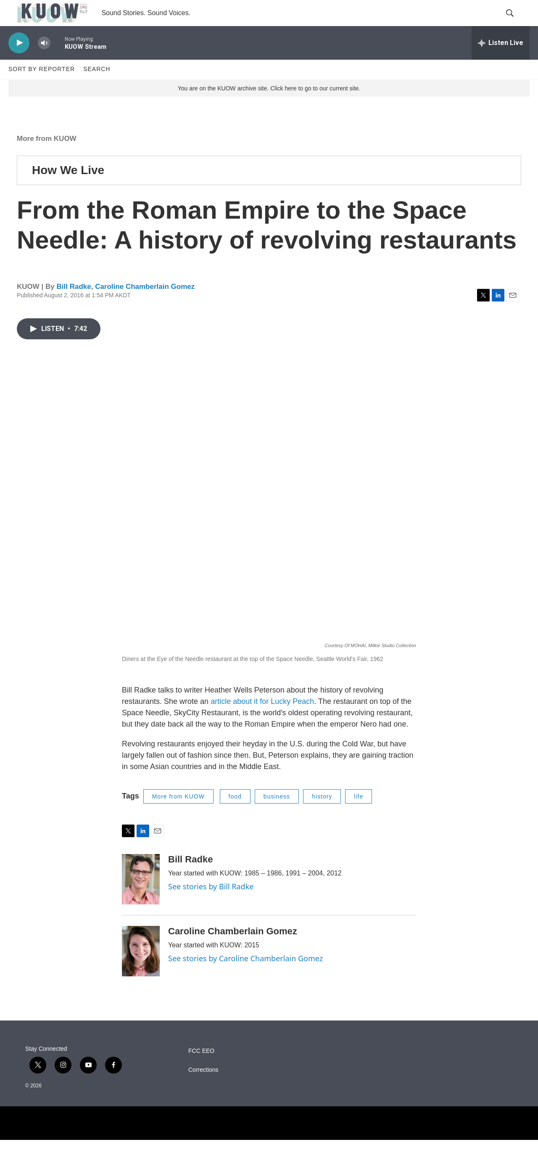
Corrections (203, 1088)
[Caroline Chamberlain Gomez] (141, 969)
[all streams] (501, 61)
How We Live (68, 188)
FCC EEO (201, 1069)
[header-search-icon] (516, 22)
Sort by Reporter (41, 87)
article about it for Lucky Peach (262, 719)
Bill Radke (73, 305)
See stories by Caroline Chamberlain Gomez (245, 976)
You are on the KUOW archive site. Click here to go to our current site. (269, 106)
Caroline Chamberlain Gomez (145, 305)
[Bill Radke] (141, 897)
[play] (19, 61)
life (358, 814)
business (277, 814)
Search (96, 87)
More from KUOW (46, 157)
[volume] (44, 61)
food (235, 814)
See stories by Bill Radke (210, 904)
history (322, 814)
